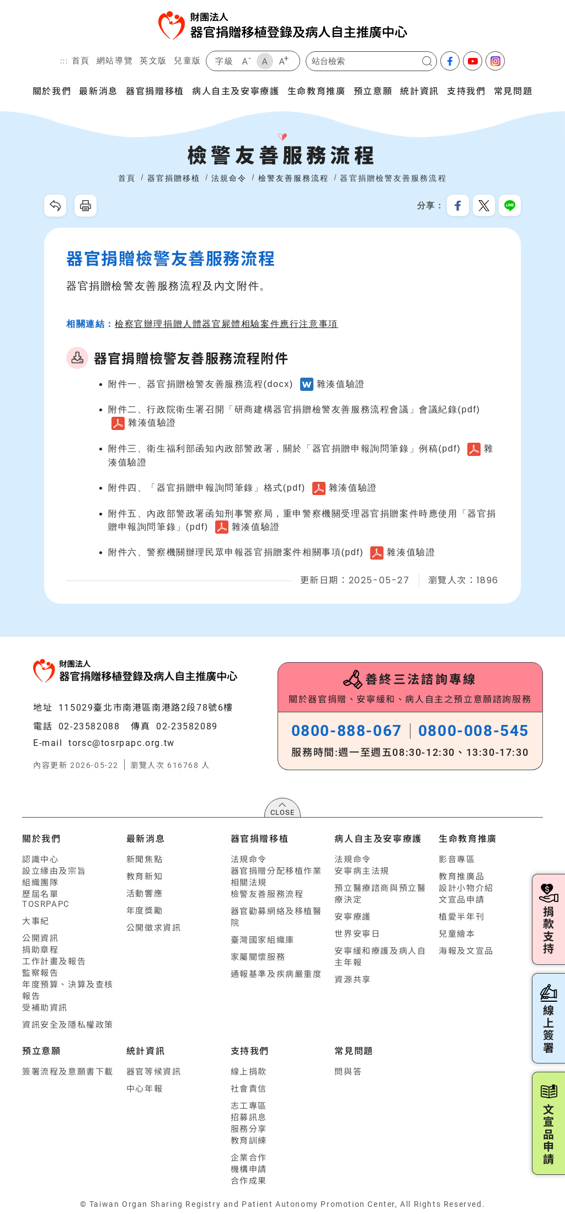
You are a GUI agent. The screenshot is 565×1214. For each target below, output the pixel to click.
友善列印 (85, 206)
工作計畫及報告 (54, 961)
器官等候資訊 (154, 1072)
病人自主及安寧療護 (235, 90)
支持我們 (466, 90)
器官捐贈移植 (155, 90)
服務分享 (249, 1129)
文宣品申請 (461, 900)
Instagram (495, 61)
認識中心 (40, 859)
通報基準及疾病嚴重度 (276, 974)
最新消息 (98, 90)
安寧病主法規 (362, 871)
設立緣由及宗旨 (54, 871)
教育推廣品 (461, 877)
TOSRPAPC (46, 904)
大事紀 (36, 921)
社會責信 (249, 1089)
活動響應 (144, 894)
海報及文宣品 (466, 951)
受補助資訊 (45, 1008)
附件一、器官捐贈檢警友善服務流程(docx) (201, 384)
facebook (450, 61)
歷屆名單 (40, 894)
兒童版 (187, 60)
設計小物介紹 (466, 888)
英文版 (153, 60)
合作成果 (249, 1181)
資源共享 (352, 980)
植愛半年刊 (461, 917)
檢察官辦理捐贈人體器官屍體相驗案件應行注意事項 (226, 324)
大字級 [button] (283, 61)
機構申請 (249, 1169)
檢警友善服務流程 (267, 894)
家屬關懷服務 (258, 957)
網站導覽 (115, 60)
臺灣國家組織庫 (263, 940)
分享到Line (510, 206)
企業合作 (249, 1158)
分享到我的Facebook (458, 206)
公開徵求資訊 (154, 928)
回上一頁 (55, 206)
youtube (472, 61)
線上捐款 (249, 1072)
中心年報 (144, 1089)
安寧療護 (352, 917)
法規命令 (249, 859)
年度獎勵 (144, 911)
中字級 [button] (265, 61)
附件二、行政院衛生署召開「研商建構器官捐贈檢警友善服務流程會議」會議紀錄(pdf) (294, 409)
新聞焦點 (144, 859)
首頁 (81, 60)
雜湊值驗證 (341, 384)
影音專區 (457, 859)
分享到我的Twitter (484, 206)
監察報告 (40, 973)
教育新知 (144, 877)
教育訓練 (249, 1141)
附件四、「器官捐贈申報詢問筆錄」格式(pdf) (207, 487)
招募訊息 (249, 1117)
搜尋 (427, 61)
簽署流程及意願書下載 (68, 1072)
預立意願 (373, 90)
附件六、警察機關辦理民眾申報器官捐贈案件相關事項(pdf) (236, 552)
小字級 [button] (246, 61)
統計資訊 (419, 90)
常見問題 (513, 90)
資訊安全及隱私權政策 (68, 1025)
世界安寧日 (357, 934)
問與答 (348, 1072)
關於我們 (52, 90)
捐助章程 (40, 950)
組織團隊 (40, 883)
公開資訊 (40, 938)
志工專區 (249, 1106)
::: (64, 61)
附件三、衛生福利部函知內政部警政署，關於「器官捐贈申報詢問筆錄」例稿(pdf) (284, 448)
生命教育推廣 (316, 90)
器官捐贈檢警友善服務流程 (393, 178)
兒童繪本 (457, 934)
